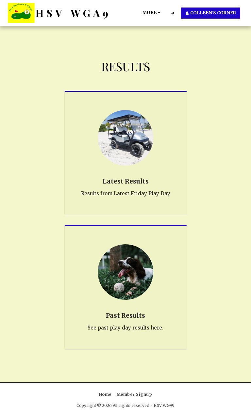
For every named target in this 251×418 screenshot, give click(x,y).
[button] (172, 13)
